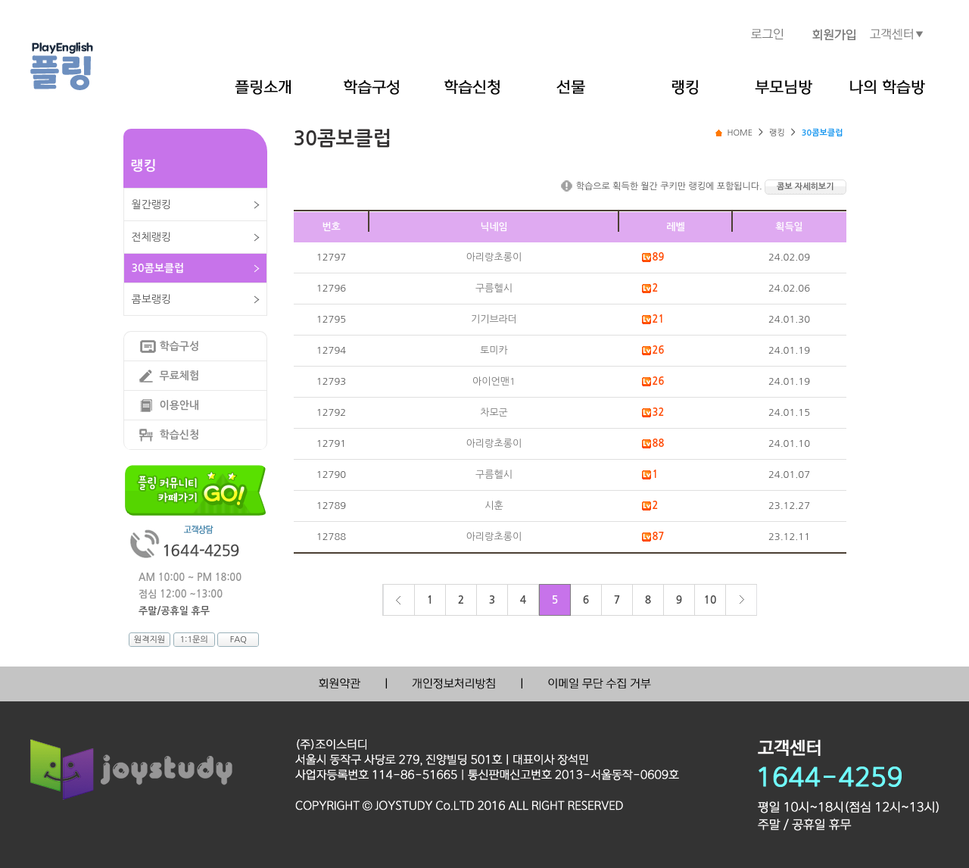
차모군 (494, 412)
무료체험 (180, 375)
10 (710, 600)
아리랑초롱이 (494, 257)
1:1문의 (193, 639)
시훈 (493, 505)
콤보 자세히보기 (805, 187)
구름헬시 (494, 288)
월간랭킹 (152, 204)
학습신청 (180, 434)
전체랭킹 (152, 237)
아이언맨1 (494, 381)
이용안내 (180, 405)
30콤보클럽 (158, 268)
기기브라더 (494, 319)
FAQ (238, 639)
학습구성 (180, 346)
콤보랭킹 (152, 299)
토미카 (494, 350)
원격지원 (149, 639)
